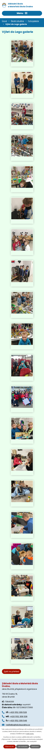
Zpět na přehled (11, 671)
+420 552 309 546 (18, 720)
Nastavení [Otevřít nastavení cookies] (35, 746)
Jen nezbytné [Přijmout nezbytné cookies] (22, 746)
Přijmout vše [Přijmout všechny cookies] (9, 746)
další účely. (30, 734)
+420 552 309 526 (18, 712)
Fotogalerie (33, 21)
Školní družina (17, 21)
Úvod (4, 21)
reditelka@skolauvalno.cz (18, 724)
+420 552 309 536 (18, 716)
